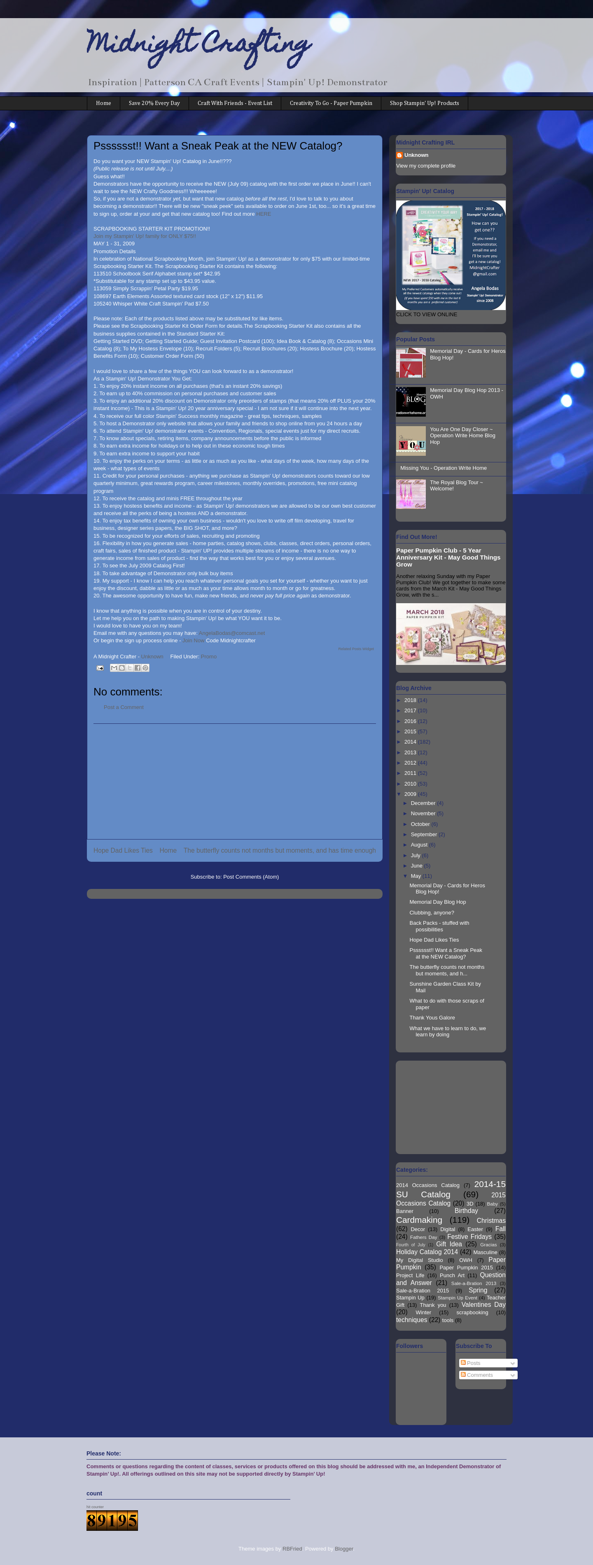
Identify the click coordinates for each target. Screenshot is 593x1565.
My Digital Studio (419, 1260)
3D (470, 1204)
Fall (500, 1228)
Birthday (466, 1210)
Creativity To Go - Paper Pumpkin (331, 103)
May (417, 876)
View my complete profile (425, 166)
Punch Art (452, 1275)
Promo (209, 656)
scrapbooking (472, 1312)
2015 (411, 731)
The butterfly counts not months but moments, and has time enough (280, 850)
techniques (411, 1319)
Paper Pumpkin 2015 (466, 1267)
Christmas (491, 1220)
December (424, 803)
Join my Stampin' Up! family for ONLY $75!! (144, 236)
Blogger (344, 1549)
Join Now (194, 640)
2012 (411, 763)
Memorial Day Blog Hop (437, 902)
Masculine (485, 1252)
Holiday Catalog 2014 (427, 1251)
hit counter (95, 1507)
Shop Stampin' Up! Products (424, 103)
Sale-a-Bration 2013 (473, 1283)
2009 (411, 794)
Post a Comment (124, 707)
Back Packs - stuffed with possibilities (439, 926)
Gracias (488, 1244)
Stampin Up (410, 1297)
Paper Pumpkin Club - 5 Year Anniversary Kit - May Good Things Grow (448, 557)
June (417, 866)
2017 (411, 710)
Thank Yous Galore (432, 1018)
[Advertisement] (234, 781)
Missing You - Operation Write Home (443, 468)
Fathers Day (423, 1237)
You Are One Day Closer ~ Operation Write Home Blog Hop (462, 435)
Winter (424, 1312)
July (416, 855)
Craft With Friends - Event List (235, 103)
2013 (411, 752)
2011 (411, 773)
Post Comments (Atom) (251, 877)
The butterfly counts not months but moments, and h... (446, 970)
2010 (411, 784)
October (421, 824)
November (424, 813)
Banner (404, 1211)
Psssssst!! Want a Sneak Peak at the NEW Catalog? (445, 953)
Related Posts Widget (356, 649)
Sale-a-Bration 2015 (422, 1290)
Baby (492, 1203)
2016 (411, 721)
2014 (411, 742)
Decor (418, 1229)
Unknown (416, 155)
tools (447, 1320)
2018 (411, 700)
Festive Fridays (469, 1236)
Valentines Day (484, 1304)
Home (103, 103)
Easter (475, 1229)
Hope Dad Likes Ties (123, 850)
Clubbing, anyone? (431, 913)
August (420, 845)
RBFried (292, 1549)
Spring (478, 1290)
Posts (471, 1363)
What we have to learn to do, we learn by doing (447, 1031)
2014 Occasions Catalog (428, 1185)
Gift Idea (449, 1244)
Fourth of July (410, 1245)
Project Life (410, 1275)
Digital (447, 1229)
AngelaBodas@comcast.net (232, 633)
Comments (477, 1375)
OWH (465, 1260)
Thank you (433, 1305)
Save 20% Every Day (154, 103)
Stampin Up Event (457, 1297)
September (425, 834)
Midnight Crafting (199, 46)
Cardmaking (419, 1219)
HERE (263, 214)
